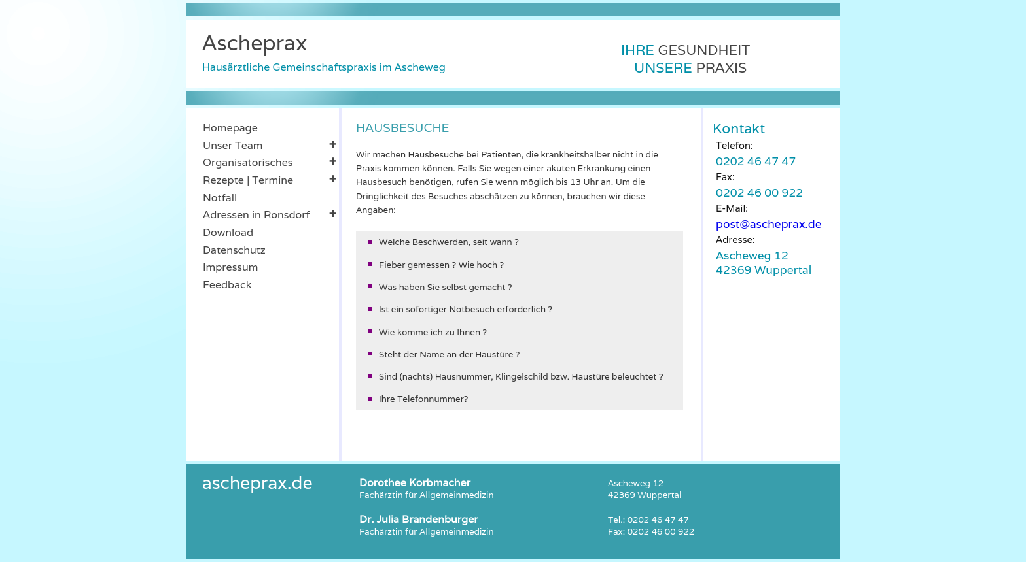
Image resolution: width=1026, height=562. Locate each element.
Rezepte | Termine (269, 180)
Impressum (230, 267)
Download (228, 232)
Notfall (220, 198)
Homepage (230, 128)
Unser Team (269, 145)
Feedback (227, 284)
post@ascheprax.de (769, 223)
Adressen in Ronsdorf (269, 214)
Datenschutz (234, 250)
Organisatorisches (269, 162)
